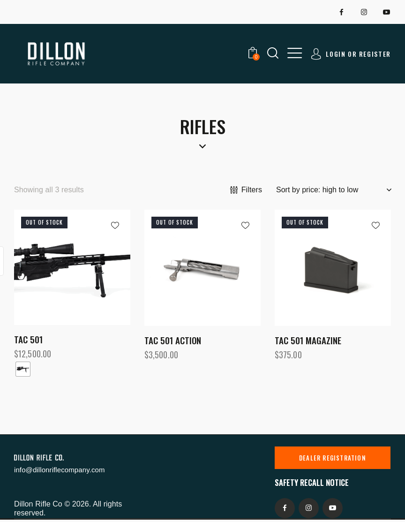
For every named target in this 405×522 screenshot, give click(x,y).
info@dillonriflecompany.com (59, 470)
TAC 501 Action (172, 340)
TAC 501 (28, 339)
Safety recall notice (312, 482)
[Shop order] (333, 190)
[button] (294, 53)
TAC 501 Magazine (308, 340)
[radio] (23, 369)
